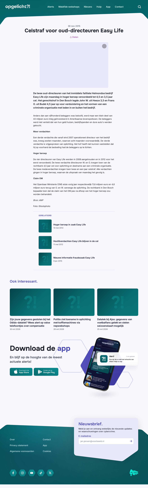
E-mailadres (85, 436)
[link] (17, 6)
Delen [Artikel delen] (74, 37)
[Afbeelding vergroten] (110, 46)
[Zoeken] (139, 7)
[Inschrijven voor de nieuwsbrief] (131, 441)
